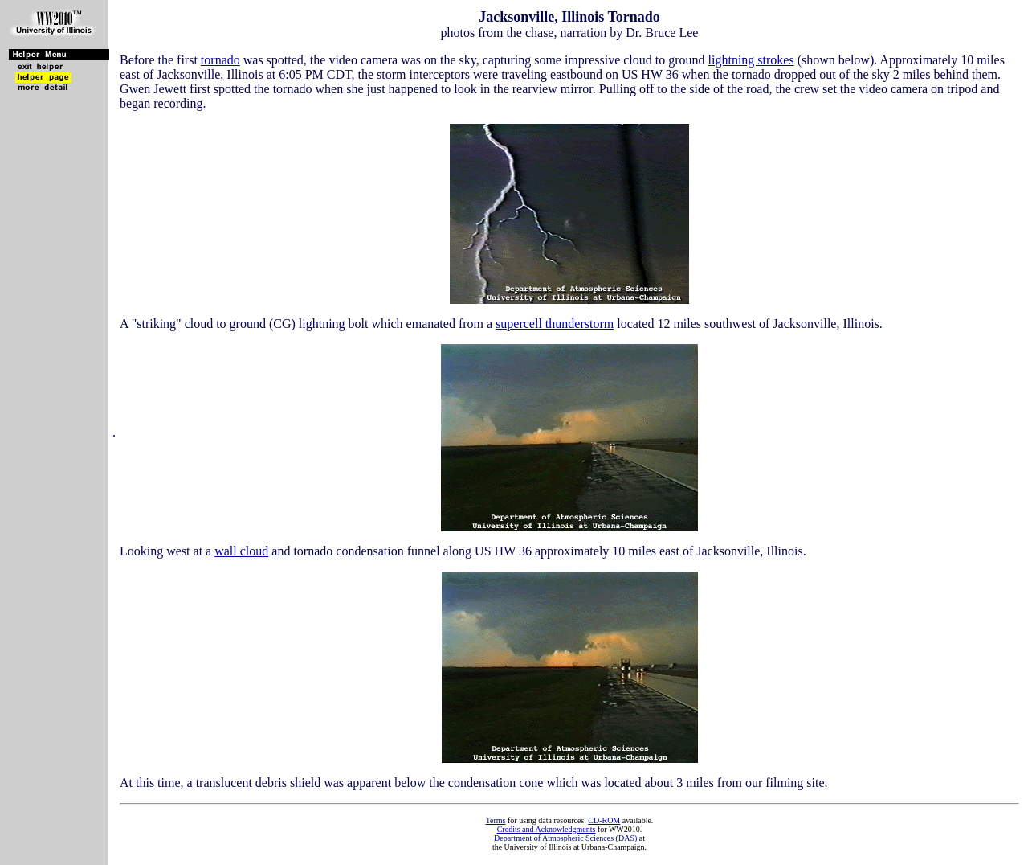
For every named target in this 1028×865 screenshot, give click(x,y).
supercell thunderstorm (555, 323)
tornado (220, 60)
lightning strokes (751, 60)
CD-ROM (604, 820)
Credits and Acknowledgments (546, 829)
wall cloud (241, 551)
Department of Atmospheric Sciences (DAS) (565, 838)
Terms (496, 820)
